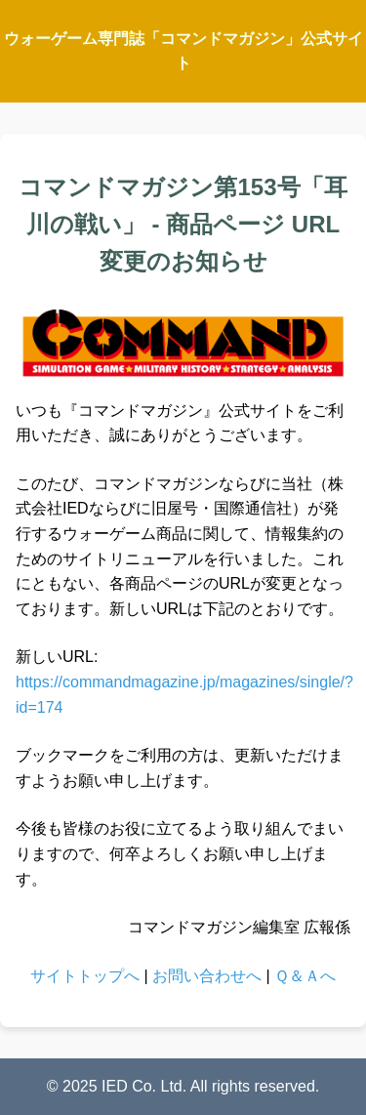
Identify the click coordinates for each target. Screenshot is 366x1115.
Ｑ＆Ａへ (305, 976)
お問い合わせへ (207, 976)
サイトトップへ (85, 976)
